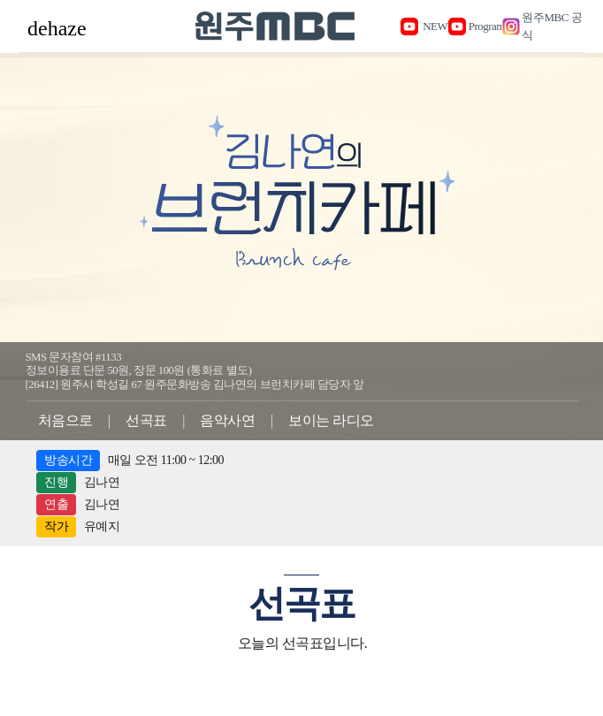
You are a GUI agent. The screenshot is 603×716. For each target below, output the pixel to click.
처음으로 (65, 420)
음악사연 (227, 420)
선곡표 (146, 420)
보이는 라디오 (331, 420)
